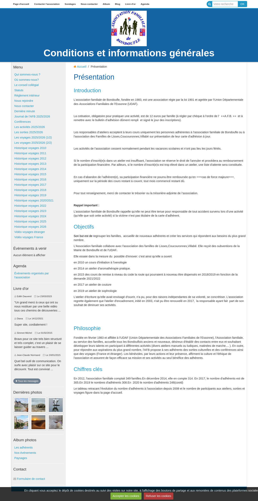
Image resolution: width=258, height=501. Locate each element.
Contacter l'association (47, 4)
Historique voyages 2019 (30, 195)
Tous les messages (27, 381)
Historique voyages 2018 (30, 190)
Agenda (145, 4)
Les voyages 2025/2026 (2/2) (33, 142)
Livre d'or (130, 4)
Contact (19, 469)
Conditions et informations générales (129, 53)
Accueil (81, 66)
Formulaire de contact (29, 478)
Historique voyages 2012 (30, 158)
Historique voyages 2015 (30, 174)
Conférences (22, 121)
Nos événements (25, 452)
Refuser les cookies (158, 496)
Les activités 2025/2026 (29, 127)
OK (242, 4)
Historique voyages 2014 (30, 169)
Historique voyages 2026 (30, 226)
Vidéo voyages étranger (29, 232)
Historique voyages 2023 (30, 211)
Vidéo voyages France (28, 237)
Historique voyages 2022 (30, 205)
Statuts (18, 90)
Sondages (70, 4)
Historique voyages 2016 (30, 179)
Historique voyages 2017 (30, 184)
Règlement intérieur (27, 95)
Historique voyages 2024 (30, 216)
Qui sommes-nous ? (27, 74)
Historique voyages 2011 (30, 153)
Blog (117, 4)
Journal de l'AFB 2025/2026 (32, 116)
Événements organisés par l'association (31, 275)
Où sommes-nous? (26, 79)
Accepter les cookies (126, 496)
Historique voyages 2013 (30, 163)
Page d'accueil (21, 4)
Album (106, 4)
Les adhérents (23, 447)
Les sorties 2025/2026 (28, 132)
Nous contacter (89, 4)
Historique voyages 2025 (30, 221)
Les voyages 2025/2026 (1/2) (33, 137)
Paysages (20, 458)
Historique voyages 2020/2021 (33, 200)
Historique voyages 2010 (30, 148)
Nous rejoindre (23, 100)
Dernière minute (24, 111)
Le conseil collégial (26, 85)
